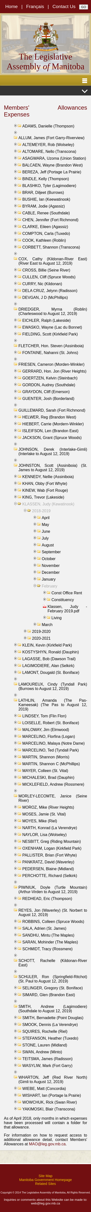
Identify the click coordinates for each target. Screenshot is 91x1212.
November (51, 566)
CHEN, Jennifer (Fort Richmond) (50, 220)
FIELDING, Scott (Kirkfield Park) (50, 334)
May (45, 524)
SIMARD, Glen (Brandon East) (48, 995)
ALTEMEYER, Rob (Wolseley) (48, 145)
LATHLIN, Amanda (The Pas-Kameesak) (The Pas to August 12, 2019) (52, 704)
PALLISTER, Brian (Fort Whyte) (49, 855)
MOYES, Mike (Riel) (39, 821)
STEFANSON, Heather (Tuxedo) (50, 1038)
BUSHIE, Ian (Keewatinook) (46, 199)
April (46, 518)
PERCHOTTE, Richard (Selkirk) (49, 876)
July (45, 538)
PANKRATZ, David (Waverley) (48, 862)
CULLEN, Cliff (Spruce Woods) (48, 277)
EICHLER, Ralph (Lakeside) (46, 320)
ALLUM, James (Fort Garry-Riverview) (51, 138)
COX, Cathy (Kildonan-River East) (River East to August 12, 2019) (52, 261)
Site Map (45, 1176)
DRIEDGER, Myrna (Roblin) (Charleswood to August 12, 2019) (52, 311)
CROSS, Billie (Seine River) (46, 270)
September (51, 552)
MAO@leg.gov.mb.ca (47, 1144)
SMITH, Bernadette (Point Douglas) (52, 1018)
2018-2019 (41, 511)
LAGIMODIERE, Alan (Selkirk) (48, 666)
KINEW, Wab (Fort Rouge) (45, 490)
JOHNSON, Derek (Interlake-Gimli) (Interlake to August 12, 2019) (52, 451)
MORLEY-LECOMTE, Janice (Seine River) (52, 798)
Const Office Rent (66, 593)
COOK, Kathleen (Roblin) (44, 240)
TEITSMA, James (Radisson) (47, 1059)
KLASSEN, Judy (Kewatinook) (48, 504)
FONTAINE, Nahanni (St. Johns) (50, 353)
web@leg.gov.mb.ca (45, 1203)
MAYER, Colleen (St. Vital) (45, 771)
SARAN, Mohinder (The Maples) (50, 942)
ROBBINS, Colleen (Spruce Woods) (53, 921)
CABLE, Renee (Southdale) (46, 213)
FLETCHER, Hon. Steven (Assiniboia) (51, 346)
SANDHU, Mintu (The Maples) (48, 935)
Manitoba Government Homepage (45, 1180)
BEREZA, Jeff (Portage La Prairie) (51, 172)
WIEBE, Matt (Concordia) (44, 1089)
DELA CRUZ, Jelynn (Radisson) (49, 291)
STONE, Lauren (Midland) (44, 1045)
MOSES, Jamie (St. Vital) (44, 814)
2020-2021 (41, 638)
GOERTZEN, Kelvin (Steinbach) (49, 378)
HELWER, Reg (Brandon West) (49, 417)
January (49, 579)
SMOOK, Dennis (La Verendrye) (50, 1025)
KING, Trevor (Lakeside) (43, 497)
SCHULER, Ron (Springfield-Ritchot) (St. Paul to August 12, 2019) (52, 979)
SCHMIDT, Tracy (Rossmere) (47, 949)
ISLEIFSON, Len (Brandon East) (50, 431)
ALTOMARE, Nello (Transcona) (49, 151)
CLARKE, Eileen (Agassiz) (45, 227)
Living (56, 618)
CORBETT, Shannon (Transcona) (51, 247)
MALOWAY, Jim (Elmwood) (45, 730)
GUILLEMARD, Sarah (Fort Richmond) (51, 410)
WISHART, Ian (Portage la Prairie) (51, 1095)
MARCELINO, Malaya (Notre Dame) (53, 743)
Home (11, 6)
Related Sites (45, 1184)
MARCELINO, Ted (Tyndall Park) (50, 750)
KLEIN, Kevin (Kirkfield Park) (47, 645)
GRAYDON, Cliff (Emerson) (46, 392)
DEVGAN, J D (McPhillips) (45, 297)
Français (35, 6)
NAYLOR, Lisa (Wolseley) (44, 835)
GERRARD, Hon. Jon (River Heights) (54, 371)
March (47, 625)
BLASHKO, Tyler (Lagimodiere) (49, 186)
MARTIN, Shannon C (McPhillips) (51, 764)
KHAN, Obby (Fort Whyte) (44, 483)
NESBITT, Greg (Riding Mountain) (51, 841)
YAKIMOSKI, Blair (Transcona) (48, 1109)
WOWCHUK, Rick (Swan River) (49, 1102)
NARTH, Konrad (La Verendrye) (49, 828)
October (49, 559)
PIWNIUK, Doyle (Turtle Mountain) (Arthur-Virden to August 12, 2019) (52, 889)
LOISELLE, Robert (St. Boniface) (50, 723)
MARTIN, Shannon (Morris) (45, 757)
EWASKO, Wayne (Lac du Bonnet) (52, 327)
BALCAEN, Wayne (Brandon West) (52, 165)
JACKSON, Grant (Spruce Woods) (52, 438)
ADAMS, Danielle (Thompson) (48, 126)
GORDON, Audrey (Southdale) (48, 385)
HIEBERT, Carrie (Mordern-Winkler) (53, 424)
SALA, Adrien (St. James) (44, 928)
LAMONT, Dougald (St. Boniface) (50, 672)
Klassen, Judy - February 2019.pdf (67, 609)
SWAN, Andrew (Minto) (42, 1052)
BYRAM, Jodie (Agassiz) (43, 206)
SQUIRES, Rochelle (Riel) (44, 1031)
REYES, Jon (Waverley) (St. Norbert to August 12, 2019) (52, 912)
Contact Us (63, 6)
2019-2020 (41, 631)
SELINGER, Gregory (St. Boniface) (52, 988)
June (46, 531)
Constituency (62, 600)
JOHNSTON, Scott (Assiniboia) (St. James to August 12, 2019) (52, 467)
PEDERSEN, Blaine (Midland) (48, 869)
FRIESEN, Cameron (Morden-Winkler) (51, 364)
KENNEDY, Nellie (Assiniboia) (48, 477)
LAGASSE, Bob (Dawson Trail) (49, 659)
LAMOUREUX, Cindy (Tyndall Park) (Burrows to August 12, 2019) (52, 686)
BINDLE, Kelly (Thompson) (45, 179)
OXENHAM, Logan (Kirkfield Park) (52, 848)
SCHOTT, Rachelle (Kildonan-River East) (52, 963)
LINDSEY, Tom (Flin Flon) (44, 716)
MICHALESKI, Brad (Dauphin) (48, 777)
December (51, 572)
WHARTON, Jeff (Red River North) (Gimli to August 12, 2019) (52, 1079)
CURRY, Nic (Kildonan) (42, 284)
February (49, 586)
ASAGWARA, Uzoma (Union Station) (54, 158)
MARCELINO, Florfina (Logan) (48, 736)
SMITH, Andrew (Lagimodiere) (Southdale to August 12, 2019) (52, 1008)
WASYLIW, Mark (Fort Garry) (47, 1066)
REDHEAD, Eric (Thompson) (47, 899)
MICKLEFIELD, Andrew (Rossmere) (53, 784)
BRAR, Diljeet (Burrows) (43, 192)
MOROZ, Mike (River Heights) (48, 807)
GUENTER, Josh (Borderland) (48, 399)
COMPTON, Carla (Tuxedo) (46, 233)
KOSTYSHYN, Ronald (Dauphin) (50, 652)
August (48, 545)
